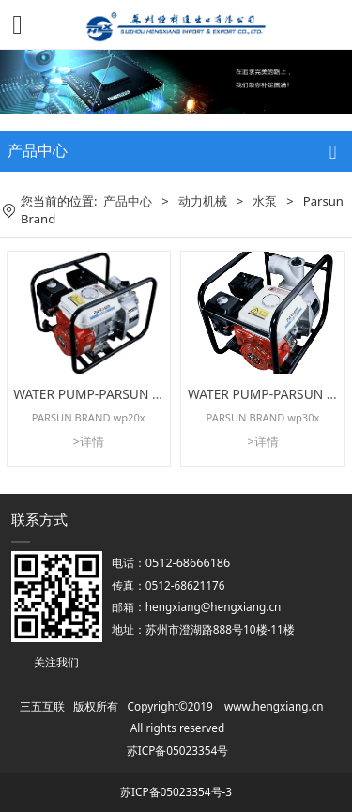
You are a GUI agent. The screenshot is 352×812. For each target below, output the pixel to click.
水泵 (265, 200)
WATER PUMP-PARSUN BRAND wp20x (126, 394)
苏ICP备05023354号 (178, 750)
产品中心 (127, 200)
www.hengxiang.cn (274, 705)
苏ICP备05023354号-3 (176, 791)
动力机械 (202, 200)
